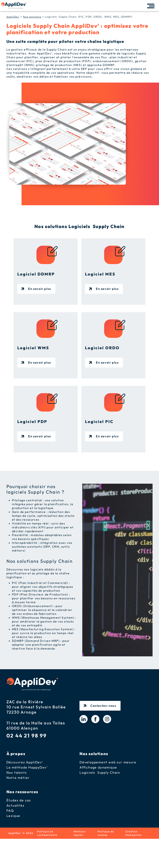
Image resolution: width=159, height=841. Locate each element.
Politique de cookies (106, 834)
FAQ (10, 811)
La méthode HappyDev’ (27, 768)
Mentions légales (80, 834)
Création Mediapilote (134, 834)
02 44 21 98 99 (26, 736)
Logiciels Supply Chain (100, 773)
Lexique (13, 817)
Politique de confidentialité (48, 834)
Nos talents (16, 773)
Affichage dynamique (98, 768)
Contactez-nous (104, 705)
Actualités (15, 806)
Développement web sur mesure (108, 763)
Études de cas (18, 801)
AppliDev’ (13, 16)
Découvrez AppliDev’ (24, 763)
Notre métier (18, 778)
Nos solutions (32, 16)
